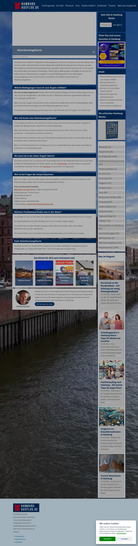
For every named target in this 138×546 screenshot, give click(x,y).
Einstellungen (121, 533)
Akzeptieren (107, 539)
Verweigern (124, 539)
